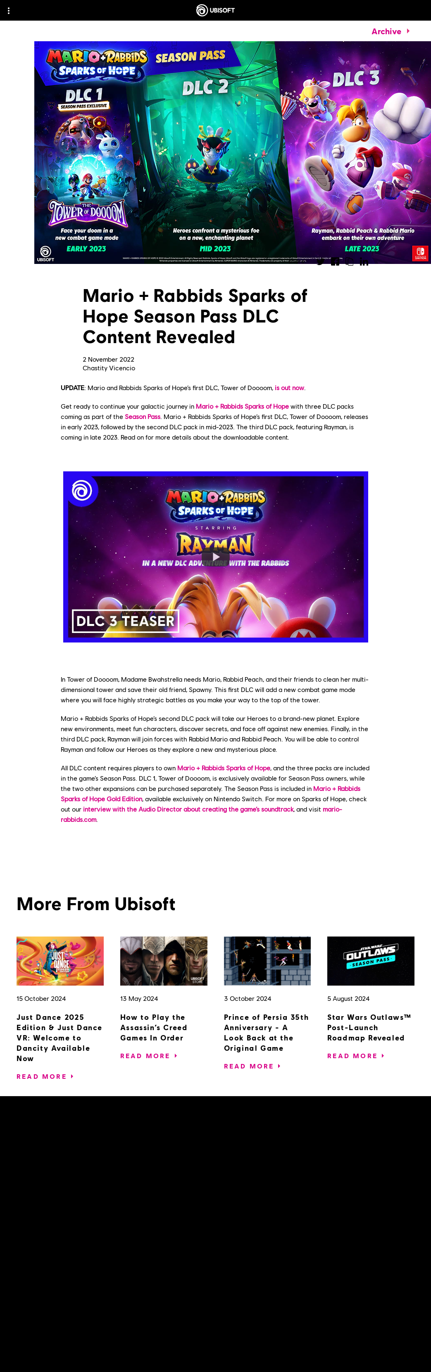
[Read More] (42, 1076)
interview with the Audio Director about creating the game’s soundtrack (188, 809)
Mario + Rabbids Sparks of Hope (242, 406)
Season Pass (142, 416)
